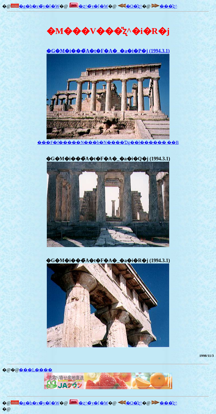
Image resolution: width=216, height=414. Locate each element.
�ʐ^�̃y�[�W (88, 6)
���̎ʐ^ (164, 6)
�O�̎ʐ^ (130, 6)
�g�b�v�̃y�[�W (35, 6)
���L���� (35, 369)
